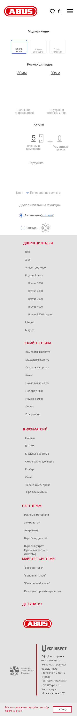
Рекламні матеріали (36, 514)
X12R (28, 259)
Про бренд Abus (36, 491)
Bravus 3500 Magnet (40, 314)
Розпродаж (32, 414)
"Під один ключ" (34, 567)
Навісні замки (34, 398)
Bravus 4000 (35, 306)
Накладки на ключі (37, 383)
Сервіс (29, 406)
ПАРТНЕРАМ (31, 506)
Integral (29, 322)
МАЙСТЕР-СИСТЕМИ (38, 559)
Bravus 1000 (35, 283)
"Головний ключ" (35, 575)
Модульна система (37, 453)
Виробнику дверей (35, 538)
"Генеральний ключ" (37, 583)
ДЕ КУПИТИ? (32, 604)
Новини (30, 438)
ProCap (29, 469)
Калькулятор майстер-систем (43, 591)
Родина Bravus (34, 275)
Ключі (29, 375)
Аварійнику (31, 530)
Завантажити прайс (37, 485)
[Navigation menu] (70, 11)
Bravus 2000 (35, 291)
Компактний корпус (37, 351)
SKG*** (29, 445)
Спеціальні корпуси (37, 367)
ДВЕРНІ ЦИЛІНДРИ (38, 243)
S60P (28, 252)
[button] (52, 11)
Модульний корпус (37, 359)
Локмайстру (32, 522)
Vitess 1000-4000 (35, 267)
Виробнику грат (34, 546)
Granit (28, 477)
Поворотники (34, 390)
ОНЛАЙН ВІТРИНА (37, 343)
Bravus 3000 (35, 298)
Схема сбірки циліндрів (39, 461)
